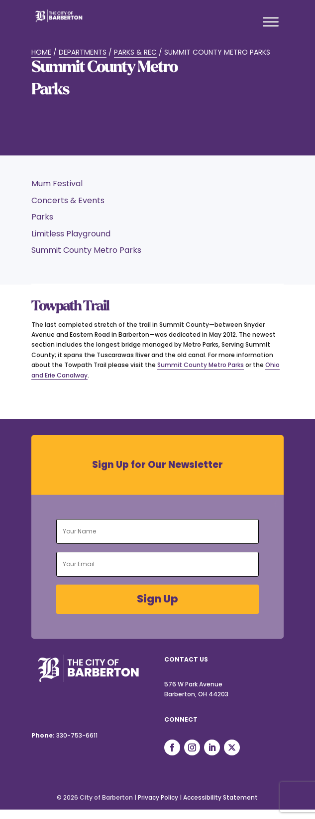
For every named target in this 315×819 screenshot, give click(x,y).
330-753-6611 (77, 735)
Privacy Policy (158, 797)
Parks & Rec (135, 52)
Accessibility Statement (220, 797)
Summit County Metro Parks (200, 365)
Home (41, 52)
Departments (82, 52)
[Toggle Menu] (271, 21)
